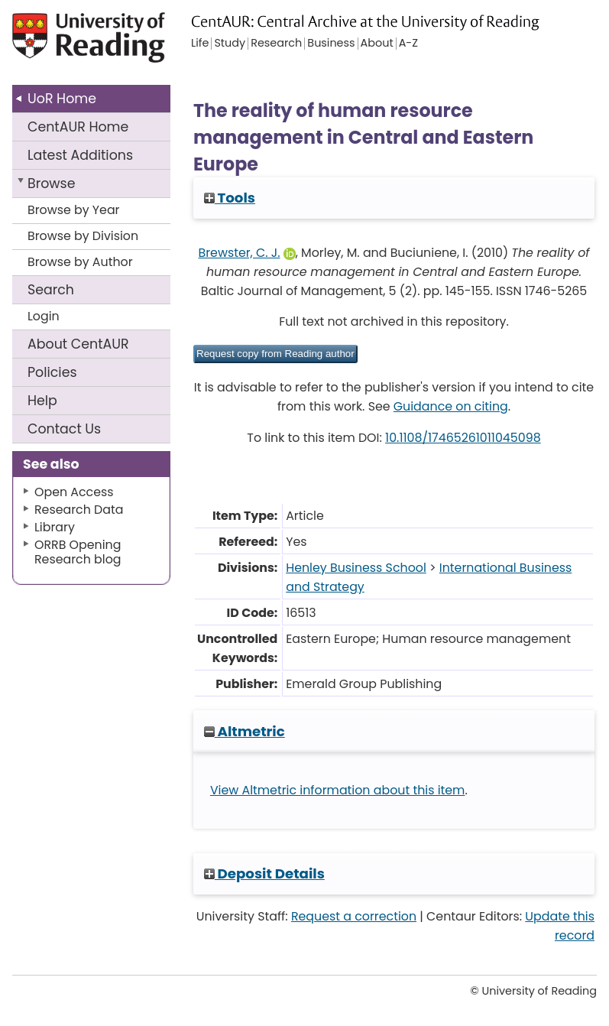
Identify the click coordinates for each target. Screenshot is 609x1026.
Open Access (74, 492)
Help (42, 400)
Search (51, 290)
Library (54, 527)
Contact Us (64, 429)
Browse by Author (80, 262)
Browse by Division (83, 236)
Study (229, 43)
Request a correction (353, 916)
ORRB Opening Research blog (77, 552)
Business (331, 43)
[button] (275, 354)
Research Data (78, 509)
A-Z (408, 43)
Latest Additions (80, 155)
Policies (52, 372)
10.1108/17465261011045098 (463, 437)
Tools (229, 197)
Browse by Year (74, 210)
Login (44, 316)
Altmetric (244, 731)
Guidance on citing (451, 406)
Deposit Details (264, 873)
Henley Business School (356, 567)
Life (200, 43)
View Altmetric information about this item (337, 790)
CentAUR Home (78, 127)
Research (276, 43)
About (78, 344)
